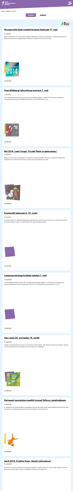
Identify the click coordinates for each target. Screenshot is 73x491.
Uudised (8, 11)
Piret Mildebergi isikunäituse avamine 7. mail (26, 90)
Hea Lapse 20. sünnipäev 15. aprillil (21, 338)
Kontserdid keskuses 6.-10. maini (20, 213)
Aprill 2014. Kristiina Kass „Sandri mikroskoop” (27, 461)
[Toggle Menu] (69, 3)
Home (2, 11)
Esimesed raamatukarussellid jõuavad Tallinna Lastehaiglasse (35, 400)
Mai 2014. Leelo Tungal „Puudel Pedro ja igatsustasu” (30, 151)
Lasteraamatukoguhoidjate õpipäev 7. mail (25, 275)
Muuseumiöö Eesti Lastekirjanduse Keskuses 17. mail (31, 29)
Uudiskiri (43, 15)
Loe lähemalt (7, 81)
